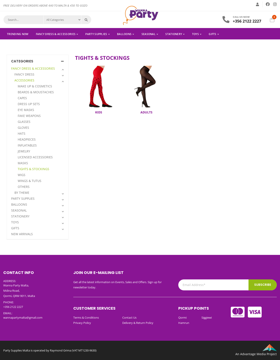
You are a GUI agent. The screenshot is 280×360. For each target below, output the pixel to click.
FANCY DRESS (24, 74)
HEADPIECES (27, 139)
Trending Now (17, 34)
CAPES (22, 98)
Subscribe (262, 284)
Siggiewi (206, 317)
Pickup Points (193, 308)
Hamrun (183, 323)
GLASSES (24, 122)
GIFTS (212, 34)
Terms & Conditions (86, 317)
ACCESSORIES (24, 80)
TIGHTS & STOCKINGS (33, 169)
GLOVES (23, 127)
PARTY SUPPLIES (96, 34)
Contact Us (129, 317)
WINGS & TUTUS (29, 181)
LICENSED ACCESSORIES (35, 157)
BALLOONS (124, 34)
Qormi (182, 317)
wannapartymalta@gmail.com (22, 317)
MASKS (23, 163)
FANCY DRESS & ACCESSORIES (56, 34)
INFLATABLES (27, 145)
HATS (21, 133)
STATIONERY (173, 34)
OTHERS (24, 187)
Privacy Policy (82, 323)
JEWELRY (24, 151)
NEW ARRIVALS (22, 234)
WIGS (21, 175)
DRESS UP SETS (29, 104)
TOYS (195, 34)
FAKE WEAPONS (29, 116)
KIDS (98, 112)
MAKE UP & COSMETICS (35, 86)
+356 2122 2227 (247, 21)
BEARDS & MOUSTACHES (36, 92)
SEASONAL (149, 34)
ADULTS (146, 112)
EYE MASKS (26, 110)
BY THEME (21, 193)
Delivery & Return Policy (137, 323)
